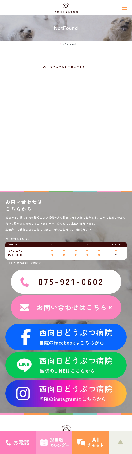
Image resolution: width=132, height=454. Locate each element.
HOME (59, 44)
